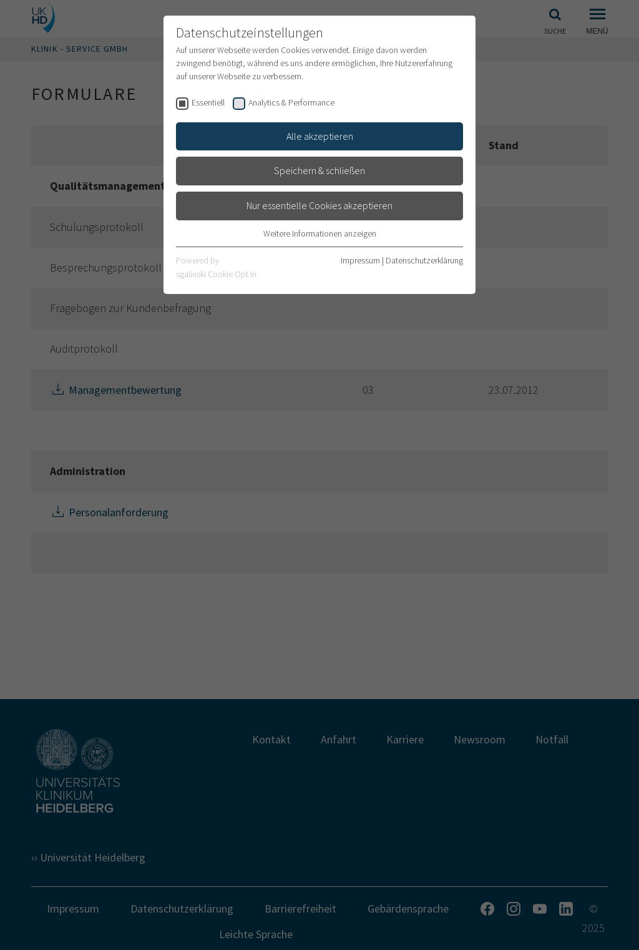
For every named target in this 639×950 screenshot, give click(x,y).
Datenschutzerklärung (424, 260)
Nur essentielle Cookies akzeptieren (319, 205)
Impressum (360, 260)
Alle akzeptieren (319, 136)
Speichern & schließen (319, 170)
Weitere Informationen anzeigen (319, 233)
